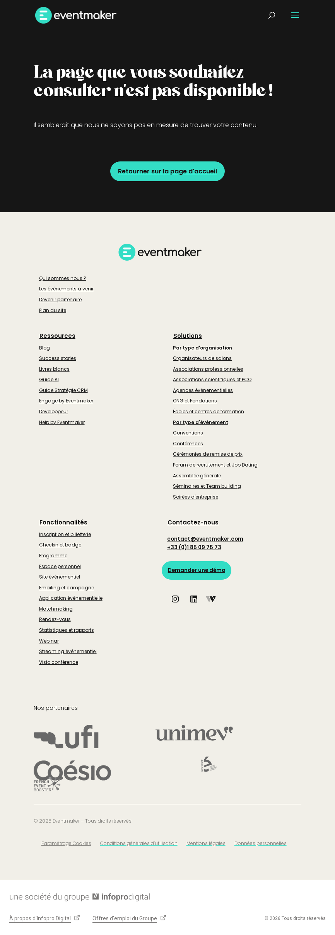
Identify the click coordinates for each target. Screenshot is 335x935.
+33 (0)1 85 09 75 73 (194, 547)
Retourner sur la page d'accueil (167, 171)
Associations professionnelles (208, 369)
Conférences (188, 443)
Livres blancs (54, 369)
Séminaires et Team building (207, 486)
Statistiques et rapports (66, 630)
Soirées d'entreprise (195, 497)
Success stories (57, 358)
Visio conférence (58, 662)
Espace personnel (60, 566)
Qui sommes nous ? (62, 278)
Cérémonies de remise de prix (208, 454)
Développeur (53, 411)
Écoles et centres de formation (208, 411)
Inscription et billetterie (65, 534)
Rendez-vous (55, 619)
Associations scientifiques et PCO (212, 379)
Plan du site (52, 310)
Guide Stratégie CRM (63, 390)
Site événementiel (59, 577)
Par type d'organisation (202, 347)
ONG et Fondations (195, 400)
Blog (44, 347)
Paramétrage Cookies (66, 843)
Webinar (49, 641)
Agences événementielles (203, 390)
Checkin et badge (60, 544)
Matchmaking (56, 609)
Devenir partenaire (60, 299)
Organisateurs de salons (202, 358)
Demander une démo (197, 571)
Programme (53, 555)
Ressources (57, 336)
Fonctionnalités (63, 522)
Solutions (187, 336)
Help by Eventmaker (62, 422)
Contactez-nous (193, 522)
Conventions (188, 432)
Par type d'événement (200, 422)
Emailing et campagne (66, 587)
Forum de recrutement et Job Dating (215, 465)
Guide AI (49, 379)
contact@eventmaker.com (206, 539)
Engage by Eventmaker (66, 400)
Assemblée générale (197, 475)
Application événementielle (71, 598)
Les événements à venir (66, 288)
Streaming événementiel (68, 651)
